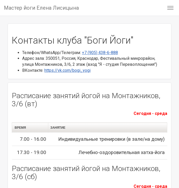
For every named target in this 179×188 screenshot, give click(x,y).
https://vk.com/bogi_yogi (67, 70)
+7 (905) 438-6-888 (100, 52)
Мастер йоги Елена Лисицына (41, 8)
